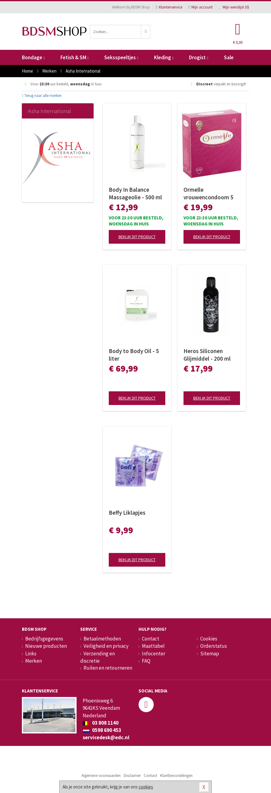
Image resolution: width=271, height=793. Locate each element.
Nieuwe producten (46, 646)
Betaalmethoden (102, 638)
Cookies (208, 638)
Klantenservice (169, 7)
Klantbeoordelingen (176, 775)
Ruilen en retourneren (108, 667)
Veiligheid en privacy (106, 646)
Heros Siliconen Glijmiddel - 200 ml (207, 354)
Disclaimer (132, 775)
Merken (33, 660)
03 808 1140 (100, 722)
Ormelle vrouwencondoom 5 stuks (208, 193)
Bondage (33, 57)
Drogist (198, 57)
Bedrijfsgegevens (44, 638)
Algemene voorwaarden (101, 775)
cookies (146, 787)
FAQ (146, 660)
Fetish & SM (74, 57)
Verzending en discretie (97, 657)
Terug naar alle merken (42, 95)
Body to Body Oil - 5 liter (134, 354)
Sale (229, 57)
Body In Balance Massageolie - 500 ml (135, 193)
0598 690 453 (102, 730)
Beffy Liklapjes (127, 512)
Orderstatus (213, 646)
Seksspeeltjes (121, 57)
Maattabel (153, 646)
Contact (150, 638)
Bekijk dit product (137, 236)
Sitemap (209, 653)
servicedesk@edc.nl (106, 737)
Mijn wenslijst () (234, 7)
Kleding (163, 57)
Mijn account (200, 7)
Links (30, 653)
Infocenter (153, 653)
